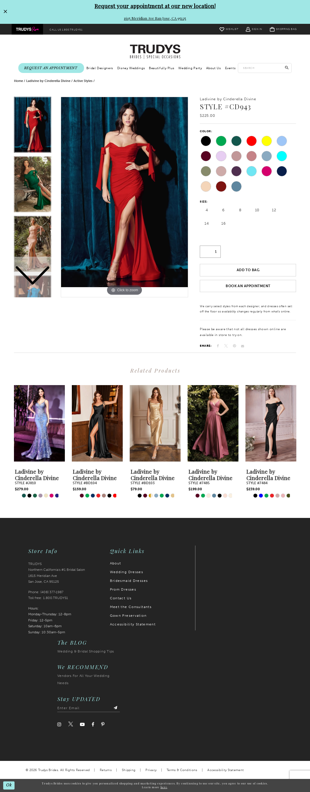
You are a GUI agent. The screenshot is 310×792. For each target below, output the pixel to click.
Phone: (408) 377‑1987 (46, 592)
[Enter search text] (265, 68)
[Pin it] (234, 346)
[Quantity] (210, 252)
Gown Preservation (128, 616)
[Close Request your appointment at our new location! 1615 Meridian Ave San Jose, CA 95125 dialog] (5, 11)
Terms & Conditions (182, 770)
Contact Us (121, 598)
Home (18, 81)
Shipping (128, 770)
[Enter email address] (88, 708)
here (164, 787)
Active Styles (83, 81)
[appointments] (51, 68)
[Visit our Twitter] (70, 724)
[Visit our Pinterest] (103, 724)
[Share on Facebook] (218, 346)
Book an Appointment (248, 286)
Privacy (150, 770)
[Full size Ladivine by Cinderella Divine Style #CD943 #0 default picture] (124, 197)
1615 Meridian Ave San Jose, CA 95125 (155, 18)
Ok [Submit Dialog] (9, 785)
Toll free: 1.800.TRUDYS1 (48, 598)
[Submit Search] (287, 68)
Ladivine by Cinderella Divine (48, 81)
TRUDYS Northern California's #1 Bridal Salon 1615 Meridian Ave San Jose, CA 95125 (56, 573)
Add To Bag (248, 270)
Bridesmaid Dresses (129, 581)
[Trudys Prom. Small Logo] (27, 29)
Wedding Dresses (126, 572)
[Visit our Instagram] (59, 724)
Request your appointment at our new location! (155, 6)
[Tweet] (226, 346)
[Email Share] (242, 346)
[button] (254, 29)
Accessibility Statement (133, 624)
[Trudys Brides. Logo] (155, 51)
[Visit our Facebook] (93, 724)
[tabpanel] (124, 197)
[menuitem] (27, 29)
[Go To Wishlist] (229, 29)
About (115, 563)
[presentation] (39, 423)
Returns (106, 770)
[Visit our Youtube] (82, 724)
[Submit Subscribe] (115, 708)
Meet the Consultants (131, 607)
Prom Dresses (123, 589)
